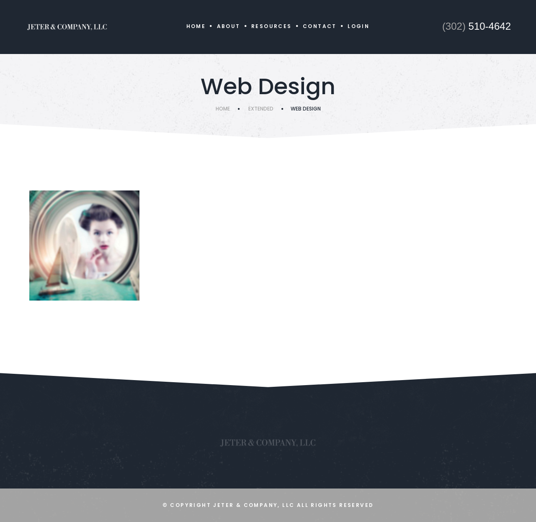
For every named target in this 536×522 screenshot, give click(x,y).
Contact (320, 26)
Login (358, 26)
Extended (260, 108)
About (228, 26)
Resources (271, 26)
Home (196, 26)
